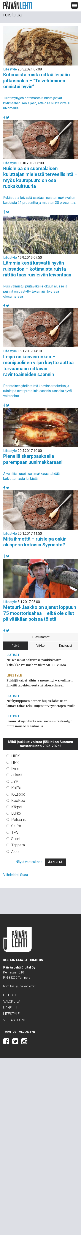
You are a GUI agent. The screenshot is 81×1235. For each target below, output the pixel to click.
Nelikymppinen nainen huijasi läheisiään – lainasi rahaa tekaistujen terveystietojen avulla (40, 703)
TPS (15, 832)
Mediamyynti (28, 1031)
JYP (14, 781)
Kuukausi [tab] (65, 646)
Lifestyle (10, 69)
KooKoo (18, 800)
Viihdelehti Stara (15, 875)
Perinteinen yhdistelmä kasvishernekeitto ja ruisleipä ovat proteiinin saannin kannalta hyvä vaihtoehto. (37, 391)
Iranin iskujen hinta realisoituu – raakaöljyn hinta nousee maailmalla (39, 723)
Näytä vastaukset (29, 862)
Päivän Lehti (17, 5)
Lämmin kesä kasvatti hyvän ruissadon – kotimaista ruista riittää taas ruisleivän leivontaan (37, 269)
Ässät (16, 851)
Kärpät (16, 807)
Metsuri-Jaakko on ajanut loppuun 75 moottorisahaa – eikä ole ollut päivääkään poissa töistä (39, 613)
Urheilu (10, 1008)
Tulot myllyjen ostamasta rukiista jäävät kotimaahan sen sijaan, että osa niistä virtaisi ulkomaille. (36, 103)
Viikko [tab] (40, 646)
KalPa (16, 787)
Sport (16, 838)
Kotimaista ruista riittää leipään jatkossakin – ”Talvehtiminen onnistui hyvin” (36, 80)
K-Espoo (18, 794)
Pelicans (18, 819)
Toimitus (9, 1031)
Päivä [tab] (15, 646)
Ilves (15, 768)
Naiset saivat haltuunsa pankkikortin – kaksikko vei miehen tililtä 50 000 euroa (36, 662)
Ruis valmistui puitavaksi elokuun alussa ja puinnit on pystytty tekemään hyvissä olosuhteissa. (35, 291)
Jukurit (16, 775)
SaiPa (16, 826)
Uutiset (13, 655)
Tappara (18, 845)
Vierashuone (14, 1020)
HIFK (15, 756)
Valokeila (11, 1001)
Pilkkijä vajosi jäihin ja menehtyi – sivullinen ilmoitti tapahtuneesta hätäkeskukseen (39, 682)
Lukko (16, 813)
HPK (15, 762)
